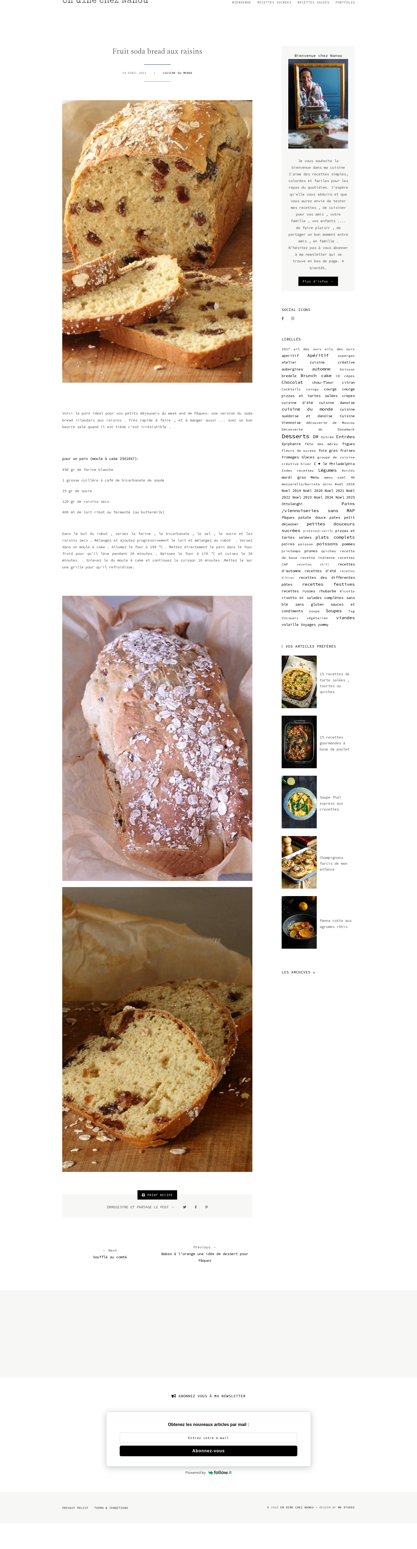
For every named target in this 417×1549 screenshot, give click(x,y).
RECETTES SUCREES (274, 28)
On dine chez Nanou (105, 26)
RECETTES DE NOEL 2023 (165, 5)
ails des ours (340, 375)
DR (315, 462)
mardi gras (294, 502)
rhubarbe (327, 616)
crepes (348, 421)
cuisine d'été (297, 428)
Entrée (327, 463)
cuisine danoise (337, 428)
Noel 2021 (334, 516)
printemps (291, 577)
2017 (286, 375)
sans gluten (309, 629)
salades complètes (325, 623)
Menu (315, 502)
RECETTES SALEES (314, 28)
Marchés (348, 496)
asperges (346, 381)
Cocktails (291, 415)
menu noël (335, 503)
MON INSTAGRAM (75, 5)
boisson (347, 395)
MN (353, 503)
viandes (345, 643)
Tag (351, 637)
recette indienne (317, 583)
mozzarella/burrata (301, 510)
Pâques (288, 543)
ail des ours (308, 375)
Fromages (290, 482)
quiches (328, 577)
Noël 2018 (345, 510)
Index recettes (298, 496)
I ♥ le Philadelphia (334, 489)
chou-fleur (322, 408)
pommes (348, 569)
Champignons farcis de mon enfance (333, 889)
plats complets (335, 562)
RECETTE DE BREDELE (116, 5)
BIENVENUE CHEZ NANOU (30, 5)
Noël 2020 (313, 516)
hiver (306, 489)
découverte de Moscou (330, 448)
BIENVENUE (241, 28)
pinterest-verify (318, 556)
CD (338, 401)
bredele (289, 401)
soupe (314, 637)
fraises (347, 476)
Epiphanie (291, 469)
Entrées (345, 462)
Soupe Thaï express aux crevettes (331, 828)
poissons (327, 569)
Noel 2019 (291, 516)
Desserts (295, 461)
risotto (289, 623)
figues (348, 469)
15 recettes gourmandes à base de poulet (334, 768)
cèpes (349, 401)
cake (326, 401)
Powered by (208, 1498)
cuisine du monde (178, 98)
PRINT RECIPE (157, 1220)
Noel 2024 (323, 522)
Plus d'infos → (318, 307)
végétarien (317, 643)
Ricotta (347, 617)
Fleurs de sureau (299, 476)
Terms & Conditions (111, 1533)
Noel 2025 (345, 522)
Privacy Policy (75, 1533)
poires (288, 569)
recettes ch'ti (313, 590)
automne (321, 394)
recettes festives (328, 610)
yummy (323, 650)
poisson (305, 570)
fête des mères (321, 469)
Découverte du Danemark (318, 455)
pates (335, 543)
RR (301, 623)
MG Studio (346, 1533)
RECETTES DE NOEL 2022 (218, 5)
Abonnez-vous (208, 1476)
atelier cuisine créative (318, 387)
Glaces (308, 482)
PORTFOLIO (345, 28)
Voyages (308, 650)
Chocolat (292, 408)
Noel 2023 (302, 522)
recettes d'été (320, 596)
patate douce (312, 543)
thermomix (290, 643)
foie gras (328, 476)
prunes (311, 576)
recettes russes (298, 616)
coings (312, 415)
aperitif (290, 381)
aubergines (292, 394)
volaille (290, 650)
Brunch (308, 401)
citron (348, 408)
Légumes (327, 496)
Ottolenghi (292, 529)
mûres (327, 510)
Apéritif (318, 381)
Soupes (334, 636)
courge (330, 414)
